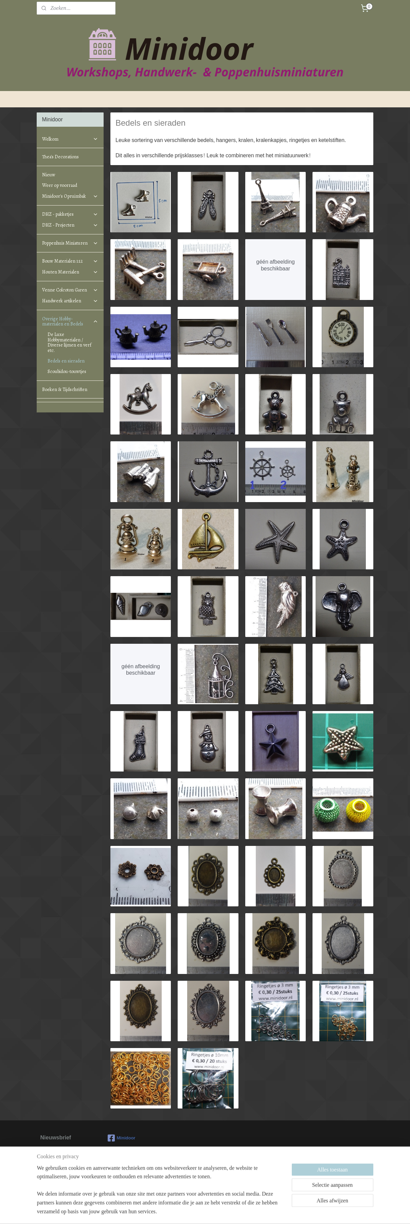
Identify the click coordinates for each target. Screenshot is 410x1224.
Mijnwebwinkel (266, 1211)
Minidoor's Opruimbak (70, 196)
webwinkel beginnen (214, 1211)
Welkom (70, 139)
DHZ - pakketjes (70, 214)
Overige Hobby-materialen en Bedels (70, 321)
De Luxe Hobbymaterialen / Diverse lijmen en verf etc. (69, 342)
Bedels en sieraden (66, 361)
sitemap (179, 1211)
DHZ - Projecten (70, 225)
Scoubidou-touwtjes (67, 371)
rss (191, 1211)
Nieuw (48, 175)
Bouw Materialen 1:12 (70, 261)
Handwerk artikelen (70, 301)
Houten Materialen (70, 272)
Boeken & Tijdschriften (64, 389)
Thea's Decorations (60, 157)
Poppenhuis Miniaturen (70, 243)
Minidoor (122, 1138)
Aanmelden (59, 1177)
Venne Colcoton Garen (70, 290)
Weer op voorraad (59, 185)
